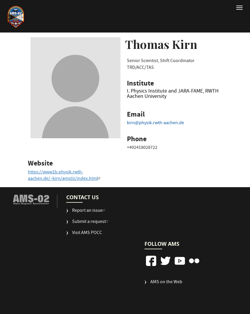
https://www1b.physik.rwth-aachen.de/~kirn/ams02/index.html (65, 176)
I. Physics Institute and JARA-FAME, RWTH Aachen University (173, 95)
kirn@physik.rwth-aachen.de (155, 123)
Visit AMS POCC (87, 233)
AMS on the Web (166, 282)
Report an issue (89, 211)
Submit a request (91, 222)
